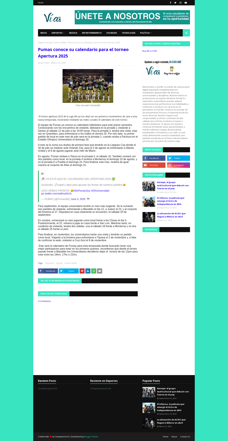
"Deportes (49, 263)
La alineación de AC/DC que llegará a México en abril (171, 215)
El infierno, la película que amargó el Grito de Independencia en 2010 (170, 201)
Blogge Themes (91, 436)
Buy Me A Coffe (149, 50)
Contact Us (185, 436)
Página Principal (45, 42)
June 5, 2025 (78, 199)
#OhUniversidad (100, 190)
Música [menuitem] (73, 32)
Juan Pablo (45, 62)
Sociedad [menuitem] (111, 32)
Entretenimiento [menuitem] (92, 32)
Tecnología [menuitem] (128, 32)
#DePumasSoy (81, 190)
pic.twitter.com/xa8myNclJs (56, 193)
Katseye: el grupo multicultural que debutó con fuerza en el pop (173, 185)
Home (41, 2)
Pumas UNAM (60, 42)
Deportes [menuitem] (57, 32)
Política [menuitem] (145, 32)
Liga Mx (59, 263)
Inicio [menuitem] (43, 32)
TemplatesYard (62, 436)
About (174, 436)
